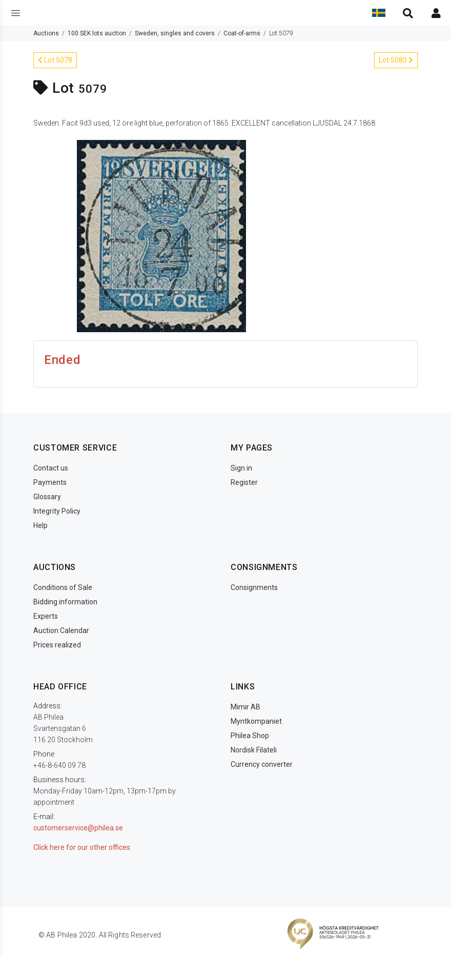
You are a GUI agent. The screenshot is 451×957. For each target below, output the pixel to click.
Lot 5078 (55, 60)
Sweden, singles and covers (175, 33)
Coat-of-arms (241, 33)
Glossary (47, 497)
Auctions (46, 33)
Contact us (50, 468)
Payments (50, 482)
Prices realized (57, 645)
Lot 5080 (396, 60)
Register (244, 482)
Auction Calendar (61, 630)
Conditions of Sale (62, 587)
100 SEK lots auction (97, 33)
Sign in (241, 468)
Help (40, 525)
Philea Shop (250, 735)
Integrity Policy (56, 511)
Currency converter (262, 764)
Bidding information (65, 602)
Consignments (254, 587)
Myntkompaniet (256, 721)
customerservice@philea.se (78, 828)
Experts (45, 616)
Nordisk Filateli (254, 750)
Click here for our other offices (81, 847)
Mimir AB (245, 707)
